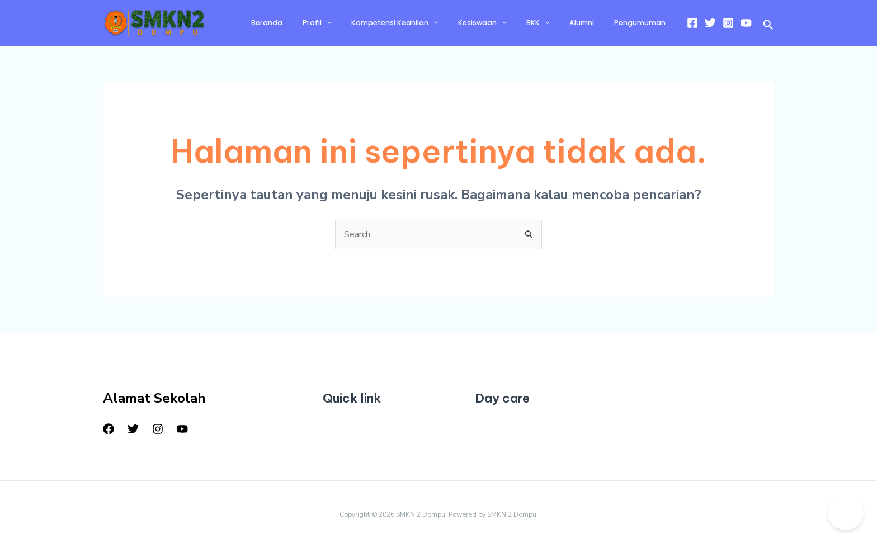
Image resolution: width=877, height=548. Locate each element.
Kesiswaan (507, 22)
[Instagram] (728, 23)
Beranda (314, 22)
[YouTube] (746, 23)
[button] (768, 25)
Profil (357, 22)
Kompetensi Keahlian (427, 22)
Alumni (592, 22)
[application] (366, 22)
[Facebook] (692, 23)
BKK (555, 22)
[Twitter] (710, 23)
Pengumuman (643, 22)
